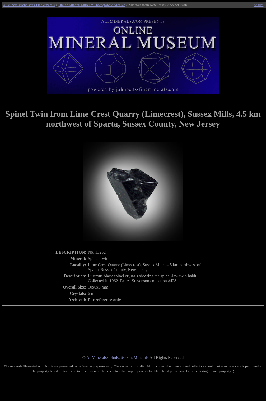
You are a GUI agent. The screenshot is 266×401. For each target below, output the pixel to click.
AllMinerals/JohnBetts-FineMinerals (29, 5)
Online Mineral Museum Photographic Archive (91, 5)
